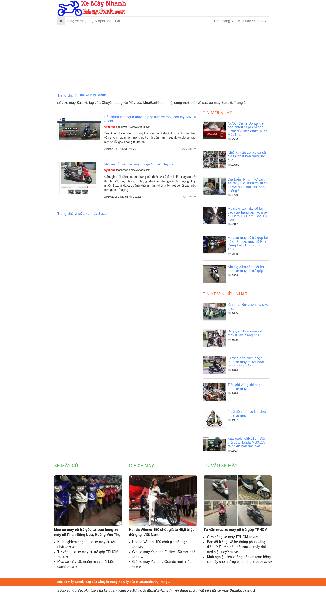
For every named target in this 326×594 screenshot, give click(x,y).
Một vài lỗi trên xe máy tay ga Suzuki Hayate (139, 164)
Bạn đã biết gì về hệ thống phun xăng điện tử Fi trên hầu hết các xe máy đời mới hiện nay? (236, 547)
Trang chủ (65, 95)
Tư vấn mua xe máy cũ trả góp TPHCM (87, 552)
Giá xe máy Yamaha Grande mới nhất (161, 562)
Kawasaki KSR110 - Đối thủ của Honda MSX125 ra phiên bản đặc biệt (246, 442)
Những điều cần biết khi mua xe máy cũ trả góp (246, 269)
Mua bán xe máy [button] (252, 21)
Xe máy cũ (66, 465)
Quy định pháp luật (105, 21)
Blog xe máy (76, 21)
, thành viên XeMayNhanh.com (127, 126)
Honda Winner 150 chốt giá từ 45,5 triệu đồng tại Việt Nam (161, 532)
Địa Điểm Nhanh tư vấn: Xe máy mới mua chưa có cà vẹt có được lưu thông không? (248, 185)
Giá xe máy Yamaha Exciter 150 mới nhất (164, 552)
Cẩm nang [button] (223, 21)
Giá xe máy (141, 465)
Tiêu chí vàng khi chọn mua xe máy (245, 387)
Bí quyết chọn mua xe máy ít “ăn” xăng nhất (245, 333)
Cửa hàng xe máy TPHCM (228, 537)
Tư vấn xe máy (221, 465)
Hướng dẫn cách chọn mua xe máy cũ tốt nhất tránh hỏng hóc (246, 362)
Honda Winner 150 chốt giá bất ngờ (159, 542)
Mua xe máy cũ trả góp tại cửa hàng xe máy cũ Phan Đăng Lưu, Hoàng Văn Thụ (248, 243)
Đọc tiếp (189, 148)
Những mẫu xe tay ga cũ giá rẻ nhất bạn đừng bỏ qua (247, 156)
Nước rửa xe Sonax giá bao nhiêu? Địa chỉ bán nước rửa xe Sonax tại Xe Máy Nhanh (248, 129)
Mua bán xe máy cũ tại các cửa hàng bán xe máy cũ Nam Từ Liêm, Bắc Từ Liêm (248, 214)
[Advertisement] (163, 59)
